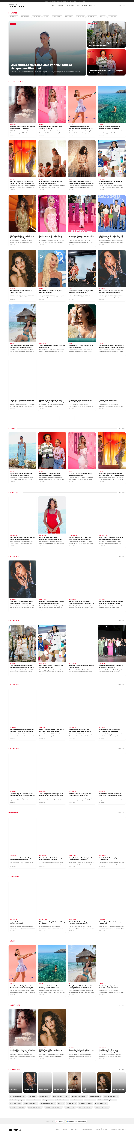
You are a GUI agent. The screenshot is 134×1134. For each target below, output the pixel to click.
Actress (52, 5)
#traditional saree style (47, 1103)
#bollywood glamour (33, 1100)
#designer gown (48, 1100)
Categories (70, 5)
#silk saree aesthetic (85, 1103)
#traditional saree (62, 1100)
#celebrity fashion (101, 1103)
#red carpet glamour (85, 1107)
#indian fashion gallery (102, 1107)
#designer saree (70, 1107)
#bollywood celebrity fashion (107, 1100)
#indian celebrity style (35, 1107)
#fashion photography (17, 1100)
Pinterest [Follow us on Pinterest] (59, 1121)
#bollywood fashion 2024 (18, 1096)
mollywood (80, 16)
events (46, 16)
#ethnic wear (71, 1103)
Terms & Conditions (86, 1129)
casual (102, 16)
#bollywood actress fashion (53, 1107)
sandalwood (92, 16)
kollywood (36, 16)
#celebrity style (90, 1100)
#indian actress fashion (79, 1096)
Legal (92, 5)
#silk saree (32, 1096)
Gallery (60, 5)
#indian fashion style (30, 1103)
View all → (122, 428)
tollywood (69, 16)
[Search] (120, 5)
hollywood (25, 16)
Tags (78, 5)
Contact (64, 1129)
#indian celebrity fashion (17, 1107)
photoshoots (57, 16)
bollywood (13, 16)
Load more (67, 418)
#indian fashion (45, 1096)
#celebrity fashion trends (61, 1096)
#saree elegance (95, 1096)
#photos (61, 1103)
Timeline (97, 1129)
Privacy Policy (74, 1129)
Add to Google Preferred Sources (76, 1121)
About (57, 1129)
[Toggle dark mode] (123, 5)
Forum (84, 5)
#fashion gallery (76, 1100)
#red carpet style (15, 1103)
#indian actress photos (111, 1096)
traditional (113, 16)
